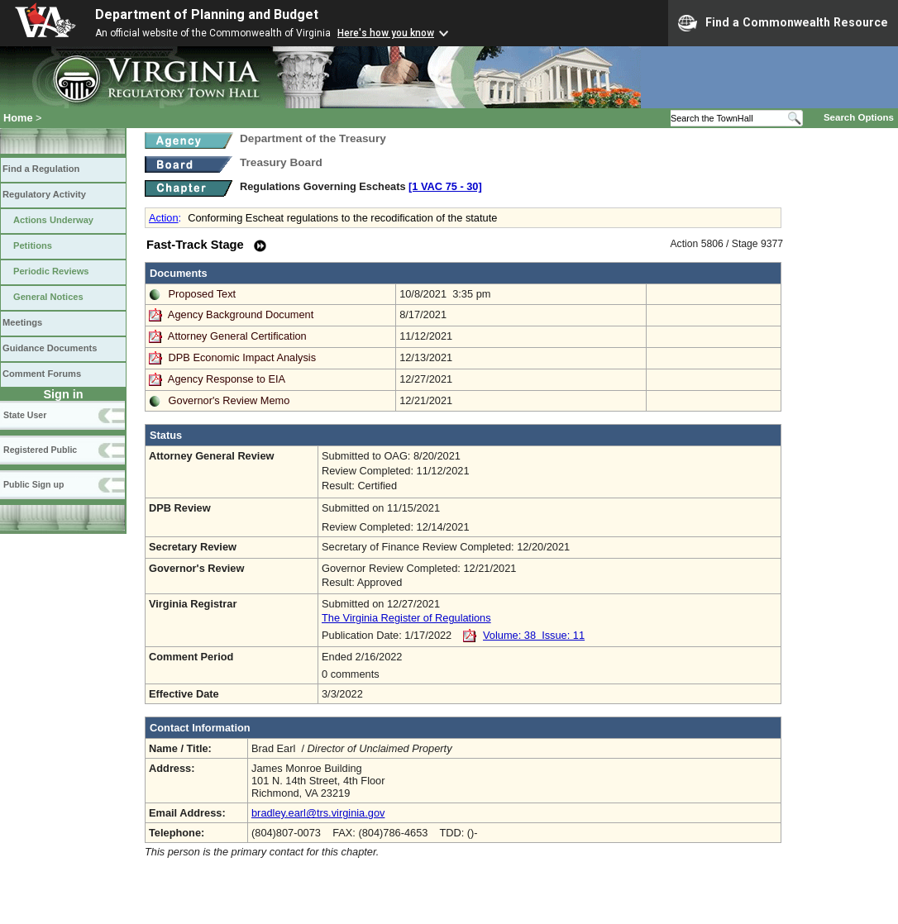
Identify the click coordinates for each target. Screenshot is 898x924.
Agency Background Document (240, 314)
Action (164, 218)
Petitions (32, 245)
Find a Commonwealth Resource (783, 23)
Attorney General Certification (237, 336)
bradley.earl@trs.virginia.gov (318, 813)
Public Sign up (33, 484)
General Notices (48, 297)
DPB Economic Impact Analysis (243, 357)
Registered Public (40, 450)
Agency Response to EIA (226, 379)
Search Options (859, 117)
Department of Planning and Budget (206, 14)
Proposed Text (202, 294)
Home (18, 118)
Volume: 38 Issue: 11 (534, 635)
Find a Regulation (40, 169)
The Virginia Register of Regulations (406, 618)
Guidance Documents (49, 348)
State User (24, 415)
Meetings (22, 322)
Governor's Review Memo (229, 400)
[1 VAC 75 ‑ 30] (445, 186)
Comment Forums (41, 374)
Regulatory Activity (44, 194)
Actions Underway (53, 220)
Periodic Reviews (51, 271)
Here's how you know (385, 33)
